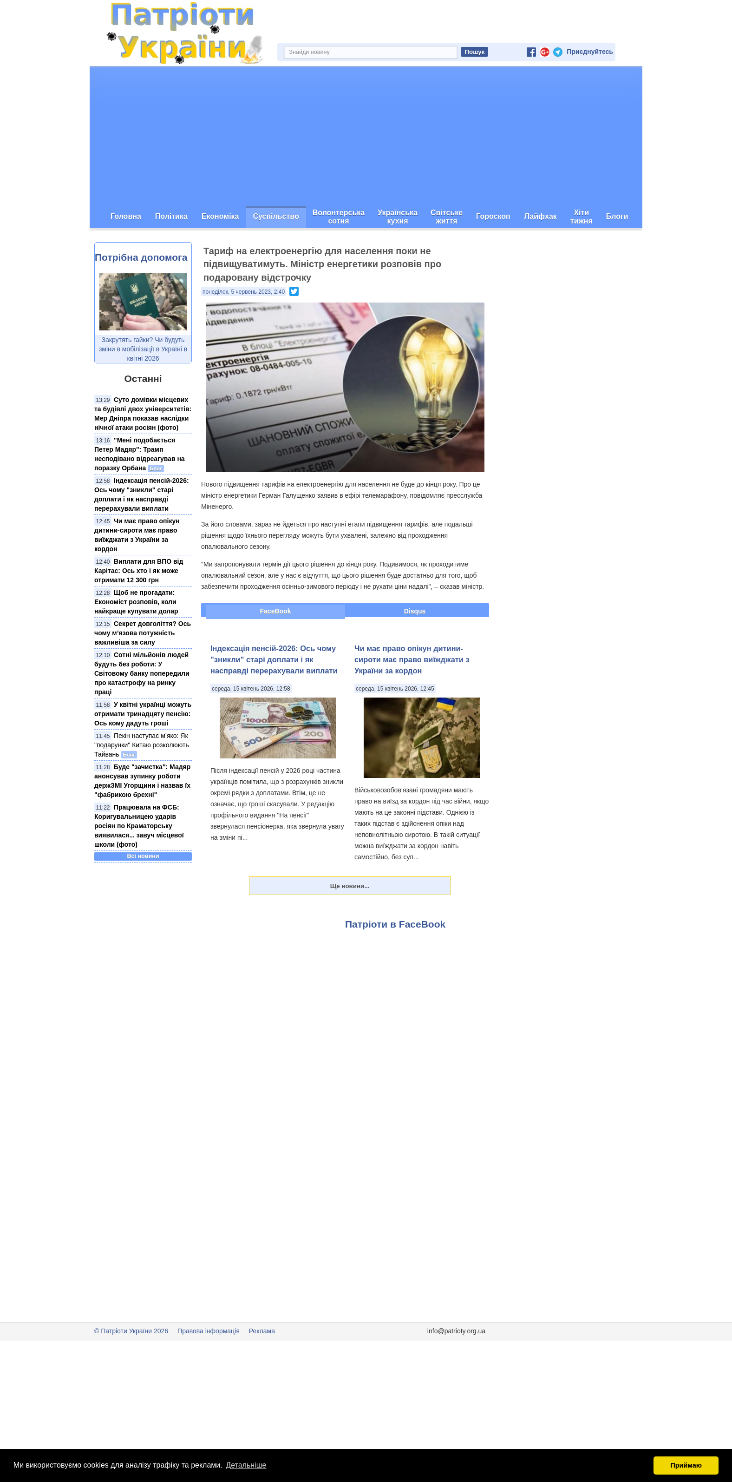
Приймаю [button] (686, 1465)
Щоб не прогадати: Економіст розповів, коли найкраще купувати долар (136, 602)
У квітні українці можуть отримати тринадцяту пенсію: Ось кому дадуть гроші (142, 714)
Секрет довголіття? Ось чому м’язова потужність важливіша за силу (142, 633)
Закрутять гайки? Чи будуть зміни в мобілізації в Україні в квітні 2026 (143, 349)
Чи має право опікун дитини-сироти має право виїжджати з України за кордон (412, 659)
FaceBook (275, 611)
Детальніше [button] (246, 1465)
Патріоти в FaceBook (395, 924)
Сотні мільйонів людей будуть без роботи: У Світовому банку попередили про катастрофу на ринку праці (142, 673)
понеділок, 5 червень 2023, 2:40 (244, 292)
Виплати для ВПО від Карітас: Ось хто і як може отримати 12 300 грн (138, 571)
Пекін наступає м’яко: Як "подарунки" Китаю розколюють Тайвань (141, 745)
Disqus (415, 611)
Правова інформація (208, 1331)
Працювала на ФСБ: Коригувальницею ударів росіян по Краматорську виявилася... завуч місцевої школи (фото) (139, 826)
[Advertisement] (366, 137)
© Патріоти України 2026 (131, 1331)
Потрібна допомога (141, 257)
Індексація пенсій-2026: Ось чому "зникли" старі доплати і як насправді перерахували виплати (274, 659)
